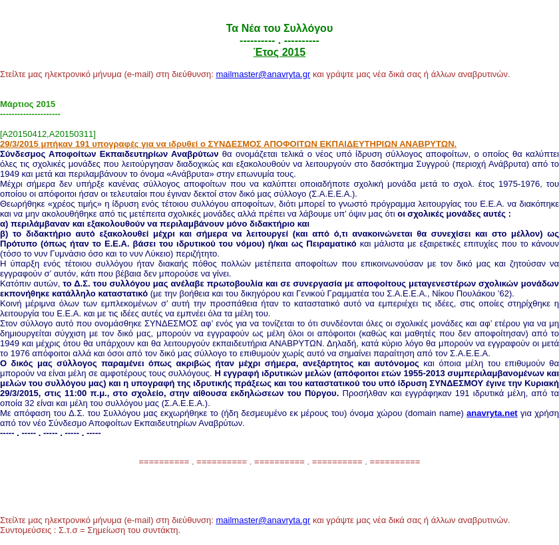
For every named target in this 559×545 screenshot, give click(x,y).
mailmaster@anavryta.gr (263, 74)
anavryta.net (492, 413)
